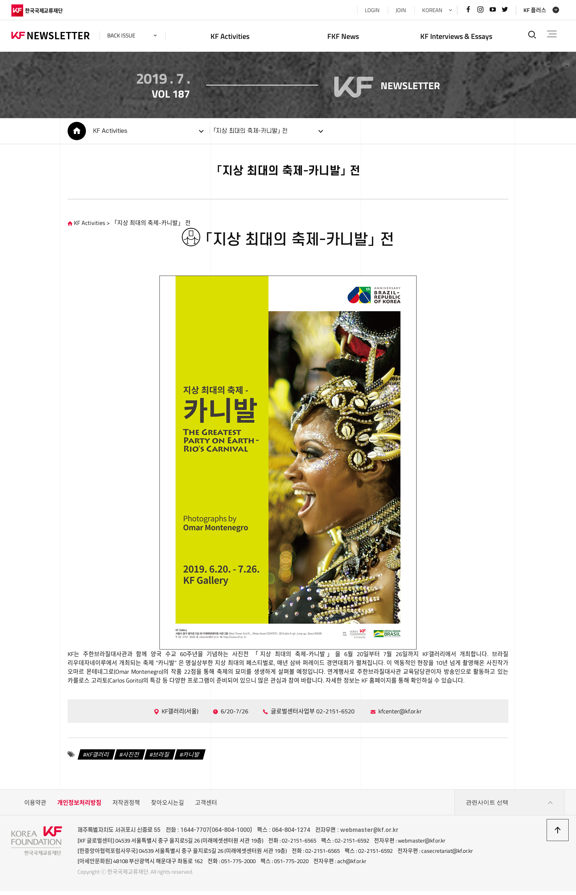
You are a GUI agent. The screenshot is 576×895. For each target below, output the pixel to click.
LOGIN (372, 10)
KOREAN (432, 10)
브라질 (161, 758)
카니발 (191, 758)
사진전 (131, 758)
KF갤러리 (98, 758)
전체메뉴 (552, 34)
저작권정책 (126, 806)
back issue (121, 35)
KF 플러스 (534, 10)
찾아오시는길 (167, 806)
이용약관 (35, 806)
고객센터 (206, 806)
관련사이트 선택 (509, 806)
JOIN (401, 10)
